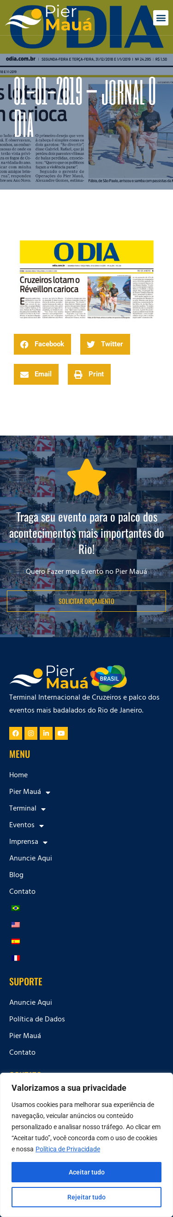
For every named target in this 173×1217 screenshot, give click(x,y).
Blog (16, 876)
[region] (86, 1145)
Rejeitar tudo (86, 1197)
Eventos (26, 825)
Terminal (27, 809)
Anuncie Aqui (30, 859)
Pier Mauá (29, 792)
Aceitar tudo (87, 1172)
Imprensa (28, 842)
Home (18, 776)
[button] (160, 17)
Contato (22, 892)
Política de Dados (37, 1020)
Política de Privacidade (68, 1149)
